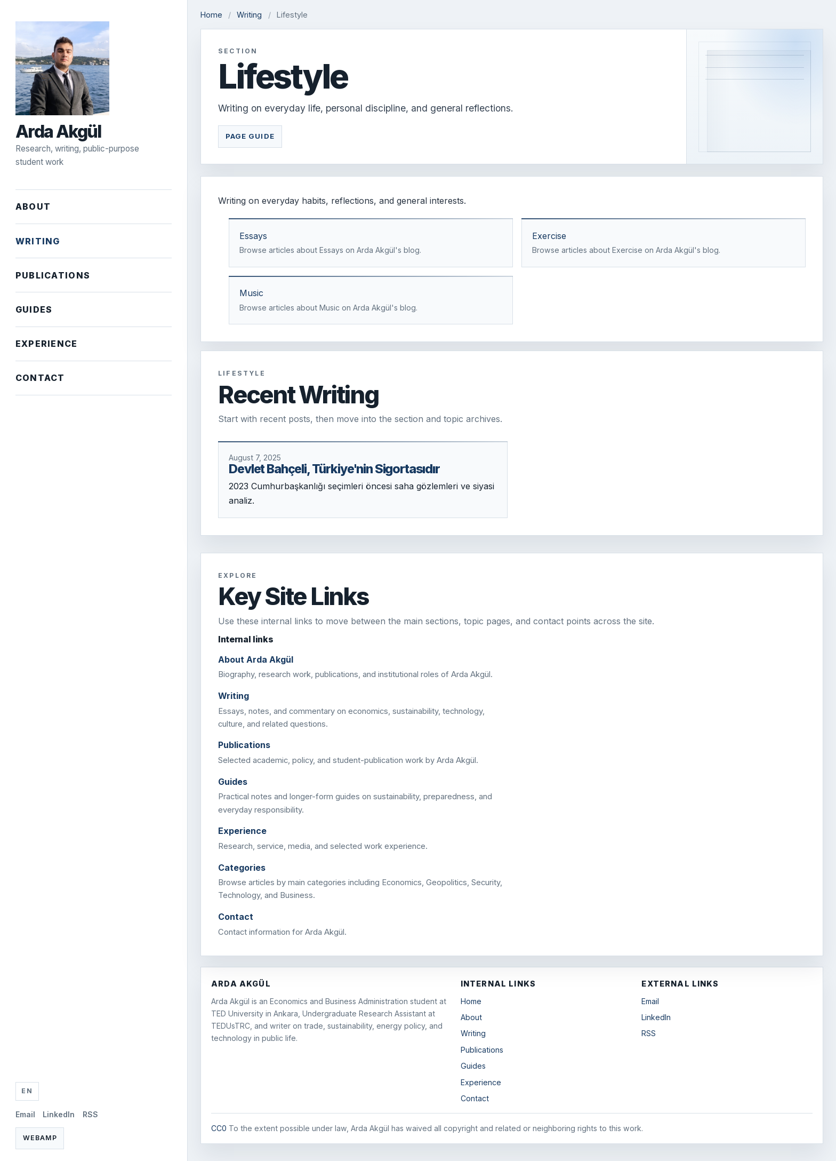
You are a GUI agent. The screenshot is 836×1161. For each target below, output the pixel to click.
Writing (37, 241)
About (33, 206)
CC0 (219, 1128)
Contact (40, 377)
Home (211, 14)
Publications (52, 275)
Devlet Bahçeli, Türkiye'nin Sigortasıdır (334, 469)
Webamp (40, 1138)
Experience (46, 343)
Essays (253, 235)
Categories (242, 867)
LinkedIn (59, 1114)
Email (25, 1114)
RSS (90, 1114)
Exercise (549, 235)
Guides (34, 309)
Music (251, 293)
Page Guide (250, 136)
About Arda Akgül (255, 659)
